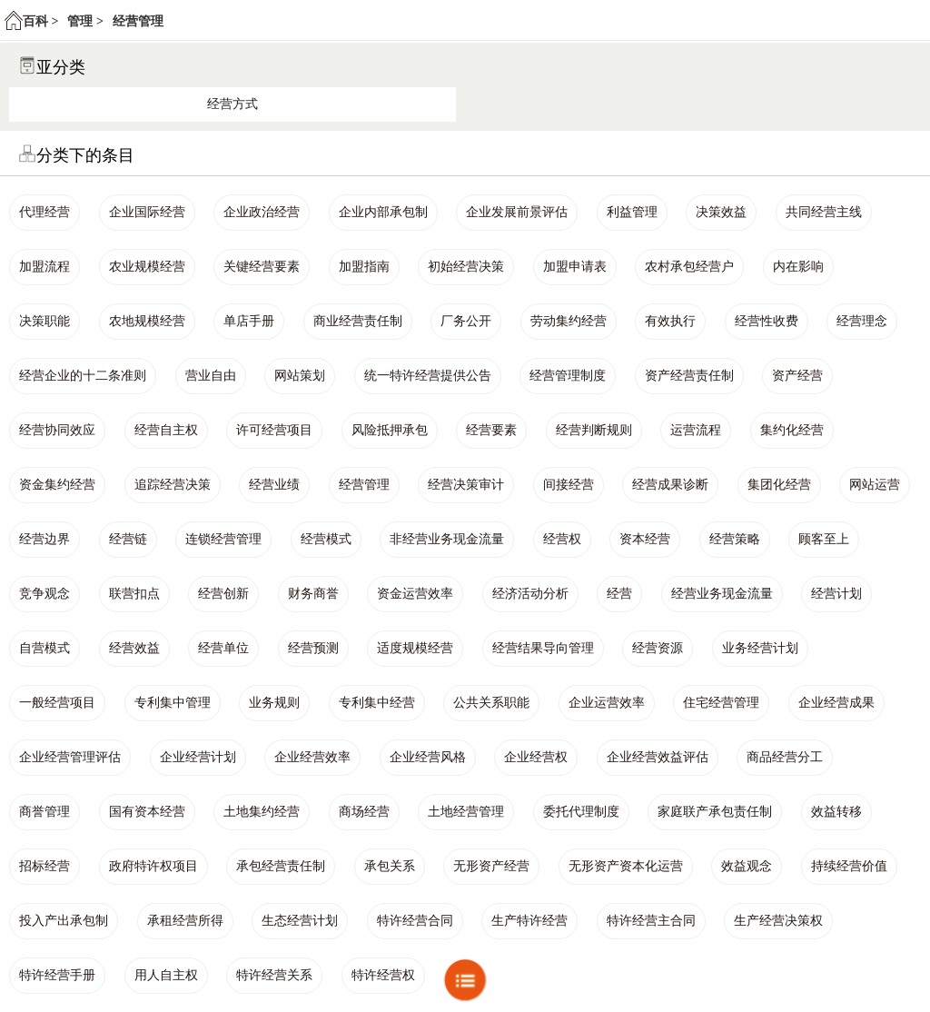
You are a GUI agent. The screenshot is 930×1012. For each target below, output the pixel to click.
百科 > (40, 21)
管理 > (85, 21)
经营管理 (138, 21)
